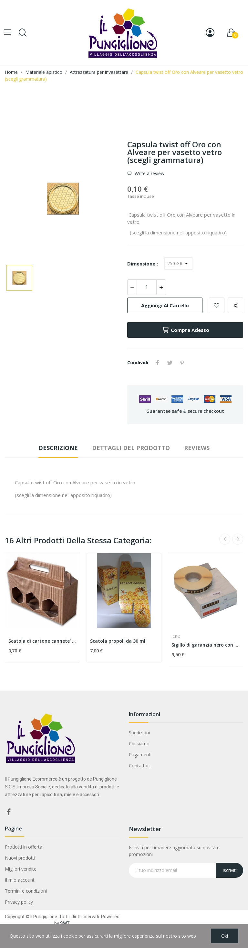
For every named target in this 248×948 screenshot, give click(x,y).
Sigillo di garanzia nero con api (205, 645)
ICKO (176, 636)
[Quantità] (146, 287)
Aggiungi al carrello (165, 305)
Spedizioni (139, 732)
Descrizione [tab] (58, 448)
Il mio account (20, 880)
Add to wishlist (216, 305)
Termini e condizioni (26, 891)
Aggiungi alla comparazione (235, 305)
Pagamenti (140, 754)
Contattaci (139, 765)
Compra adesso (185, 330)
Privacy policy (19, 902)
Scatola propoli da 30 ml (117, 641)
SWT (65, 923)
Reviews (197, 448)
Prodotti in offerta (23, 847)
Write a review (148, 173)
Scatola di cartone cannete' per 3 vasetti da (42, 641)
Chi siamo (139, 743)
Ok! (224, 936)
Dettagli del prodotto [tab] (131, 448)
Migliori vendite (20, 869)
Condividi (157, 362)
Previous (224, 539)
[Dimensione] (178, 263)
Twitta (170, 362)
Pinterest (182, 362)
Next (237, 539)
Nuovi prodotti (20, 858)
